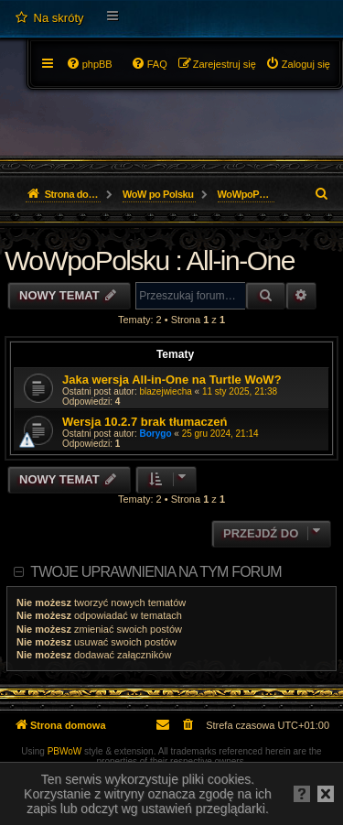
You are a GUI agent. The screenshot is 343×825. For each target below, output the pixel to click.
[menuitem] (49, 18)
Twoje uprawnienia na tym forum (156, 572)
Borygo (156, 434)
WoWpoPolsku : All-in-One (150, 260)
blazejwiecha (166, 391)
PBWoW (65, 751)
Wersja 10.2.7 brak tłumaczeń (144, 422)
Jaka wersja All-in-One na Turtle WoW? (172, 379)
